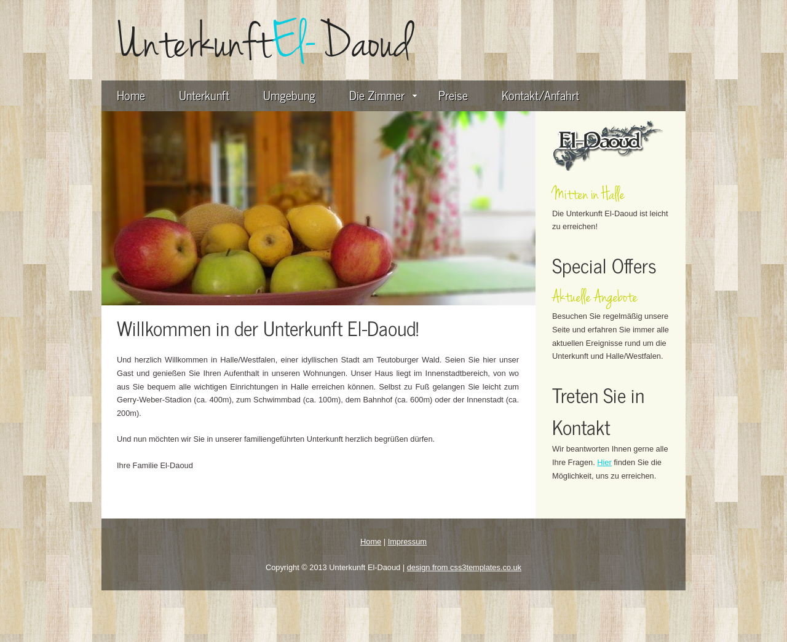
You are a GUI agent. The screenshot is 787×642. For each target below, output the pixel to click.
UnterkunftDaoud (264, 42)
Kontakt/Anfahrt (540, 94)
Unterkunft (204, 94)
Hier (604, 462)
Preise (453, 94)
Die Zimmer (383, 94)
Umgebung (289, 94)
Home (131, 94)
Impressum (407, 541)
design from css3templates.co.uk (464, 567)
